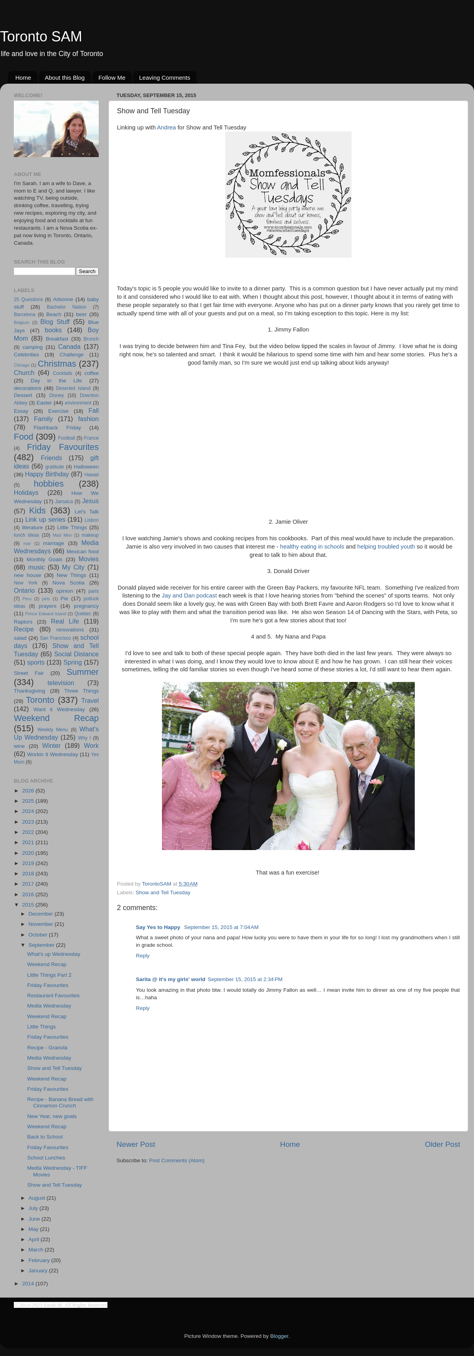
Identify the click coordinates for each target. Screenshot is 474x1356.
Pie (64, 598)
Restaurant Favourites (53, 995)
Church (24, 372)
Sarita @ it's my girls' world (170, 979)
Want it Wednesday (59, 709)
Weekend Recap (56, 718)
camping (33, 347)
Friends (51, 457)
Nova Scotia (69, 583)
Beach (53, 314)
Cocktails (62, 373)
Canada (69, 346)
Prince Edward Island (45, 613)
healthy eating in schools (312, 546)
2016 (29, 894)
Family (43, 418)
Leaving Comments (164, 77)
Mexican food (83, 551)
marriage (53, 543)
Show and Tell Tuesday (162, 892)
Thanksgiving (29, 691)
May (34, 1229)
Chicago (22, 365)
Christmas (57, 364)
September (42, 945)
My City (73, 567)
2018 (29, 874)
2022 (29, 832)
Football (66, 438)
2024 (29, 811)
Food (23, 437)
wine (19, 746)
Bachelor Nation (67, 307)
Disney (56, 395)
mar (27, 543)
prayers (47, 606)
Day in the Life (56, 381)
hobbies (49, 484)
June (34, 1219)
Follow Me (111, 77)
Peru (27, 598)
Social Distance (76, 653)
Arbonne (63, 299)
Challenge (72, 355)
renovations (70, 630)
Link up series (45, 519)
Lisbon (92, 520)
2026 (29, 791)
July (34, 1208)
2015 (29, 905)
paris (93, 591)
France (91, 438)
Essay (21, 411)
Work (91, 745)
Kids (37, 510)
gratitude (54, 467)
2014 (29, 1284)
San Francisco (55, 638)
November (41, 924)
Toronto (40, 700)
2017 (29, 884)
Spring (73, 662)
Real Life (65, 621)
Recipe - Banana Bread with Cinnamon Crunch (60, 1102)
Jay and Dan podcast (189, 595)
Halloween (86, 467)
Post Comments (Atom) (177, 1160)
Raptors (23, 622)
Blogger (279, 1336)
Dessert (23, 395)
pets (46, 598)
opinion (64, 591)
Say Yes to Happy (159, 927)
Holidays (26, 492)
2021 (29, 842)
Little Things (72, 527)
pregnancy (86, 606)
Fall (93, 410)
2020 (29, 853)
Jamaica (64, 501)
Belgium (21, 322)
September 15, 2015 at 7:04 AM (221, 927)
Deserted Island (73, 388)
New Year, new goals (52, 1116)
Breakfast (57, 339)
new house (27, 575)
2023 (29, 822)
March (36, 1250)
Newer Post (136, 1144)
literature (32, 527)
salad (20, 638)
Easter (44, 403)
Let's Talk (87, 512)
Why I (84, 738)
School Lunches (46, 1158)
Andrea (166, 127)
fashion (88, 418)
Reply (143, 956)
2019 (29, 863)
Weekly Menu (53, 729)
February (39, 1260)
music (36, 567)
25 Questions (28, 299)
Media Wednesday (49, 1006)
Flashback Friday (57, 428)
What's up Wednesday (53, 954)
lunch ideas (26, 535)
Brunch (91, 339)
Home (23, 77)
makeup (90, 535)
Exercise (58, 411)
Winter (51, 745)
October (38, 935)
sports (36, 662)
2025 (29, 801)
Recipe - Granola (47, 1048)
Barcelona (25, 314)
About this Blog (65, 77)
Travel (90, 700)
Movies (89, 558)
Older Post (442, 1144)
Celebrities (26, 355)
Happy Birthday (47, 474)
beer (81, 314)
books (53, 329)
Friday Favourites (63, 447)
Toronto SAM (41, 36)
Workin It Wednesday (52, 754)
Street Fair (29, 673)
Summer (82, 672)
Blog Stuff (55, 321)
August (37, 1198)
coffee (91, 373)
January (38, 1271)
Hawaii (92, 475)
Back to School (45, 1137)
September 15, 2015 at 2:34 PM (245, 979)
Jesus (90, 500)
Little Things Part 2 (49, 975)
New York (26, 583)
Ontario (24, 590)
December (41, 914)
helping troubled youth (386, 546)
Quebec (82, 613)
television (60, 682)
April (34, 1239)
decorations (27, 388)
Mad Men (62, 535)
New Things (71, 575)
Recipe (24, 629)
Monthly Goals (44, 559)
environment (78, 403)
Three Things (81, 691)
